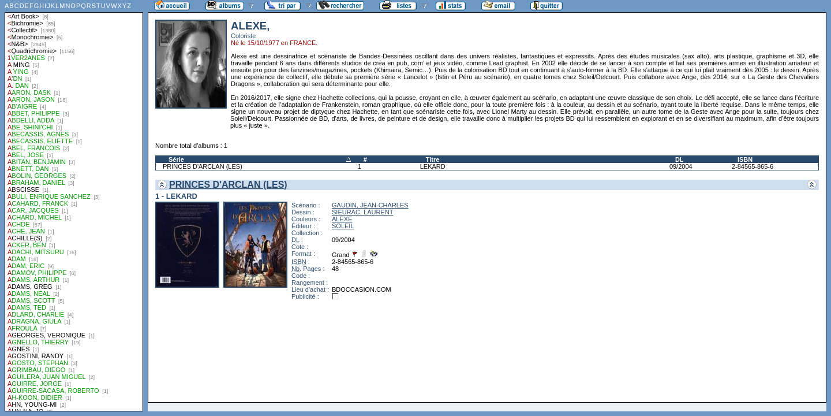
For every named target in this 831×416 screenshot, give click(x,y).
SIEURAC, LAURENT (362, 212)
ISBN (745, 159)
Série (176, 159)
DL (679, 159)
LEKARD (433, 166)
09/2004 (680, 166)
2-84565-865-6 (752, 166)
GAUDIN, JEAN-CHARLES (370, 205)
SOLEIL (343, 225)
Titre (433, 159)
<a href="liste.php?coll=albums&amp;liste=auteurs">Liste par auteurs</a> (74, 205)
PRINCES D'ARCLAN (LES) (202, 166)
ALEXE (342, 219)
